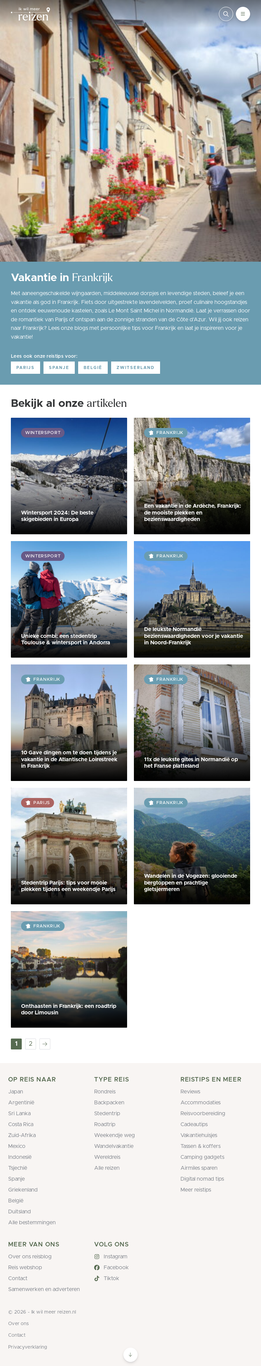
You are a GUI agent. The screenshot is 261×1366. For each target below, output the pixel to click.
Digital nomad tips (202, 1179)
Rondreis (105, 1091)
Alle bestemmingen (32, 1222)
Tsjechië (17, 1168)
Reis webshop (25, 1267)
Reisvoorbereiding (202, 1113)
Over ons (18, 1323)
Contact (18, 1278)
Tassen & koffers (200, 1146)
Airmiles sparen (199, 1168)
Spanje (59, 368)
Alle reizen (107, 1168)
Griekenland (23, 1190)
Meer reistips (195, 1190)
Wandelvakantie (114, 1146)
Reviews (190, 1091)
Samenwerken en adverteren (44, 1289)
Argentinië (21, 1102)
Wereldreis (107, 1157)
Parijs (25, 368)
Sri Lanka (19, 1113)
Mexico (16, 1146)
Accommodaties (200, 1102)
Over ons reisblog (30, 1256)
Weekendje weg (114, 1135)
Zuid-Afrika (22, 1135)
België (93, 368)
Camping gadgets (202, 1157)
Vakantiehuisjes (198, 1135)
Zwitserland (136, 368)
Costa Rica (20, 1124)
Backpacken (109, 1102)
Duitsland (19, 1211)
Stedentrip (107, 1113)
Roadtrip (105, 1124)
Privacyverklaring (27, 1347)
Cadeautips (194, 1124)
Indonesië (20, 1157)
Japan (15, 1091)
